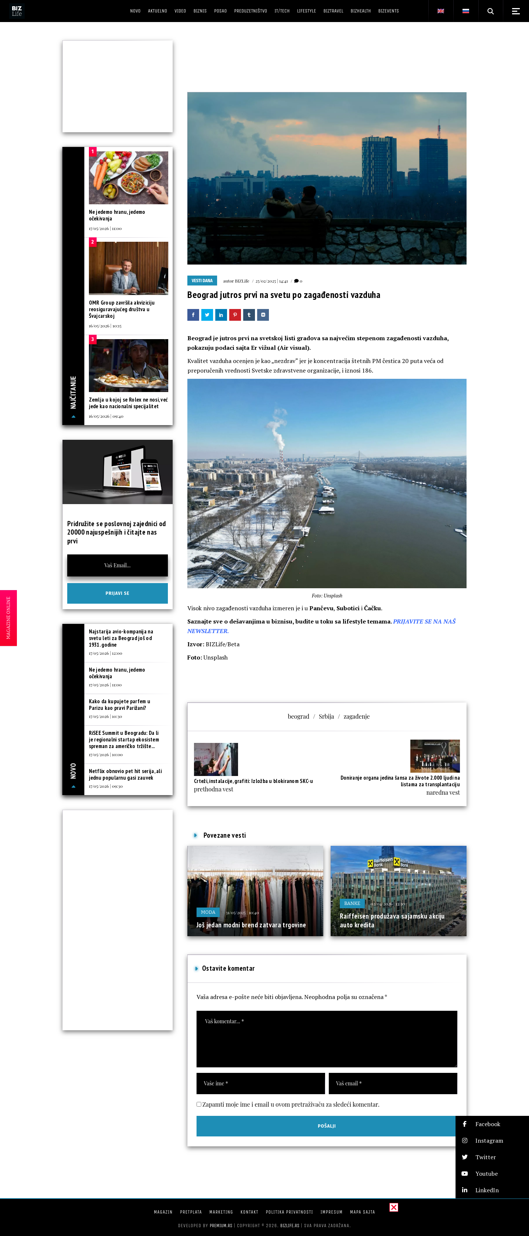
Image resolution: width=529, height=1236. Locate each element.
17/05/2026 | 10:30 (105, 716)
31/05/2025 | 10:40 (242, 912)
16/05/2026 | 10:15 (105, 325)
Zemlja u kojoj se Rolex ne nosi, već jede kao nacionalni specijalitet (128, 403)
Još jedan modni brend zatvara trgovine (251, 924)
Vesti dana (202, 280)
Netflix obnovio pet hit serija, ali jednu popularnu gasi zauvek (125, 774)
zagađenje (356, 716)
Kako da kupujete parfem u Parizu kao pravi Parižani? (120, 704)
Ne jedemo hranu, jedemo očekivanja (117, 215)
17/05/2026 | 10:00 (106, 754)
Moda (208, 912)
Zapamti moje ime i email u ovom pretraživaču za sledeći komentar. (290, 1104)
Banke (352, 903)
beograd (298, 716)
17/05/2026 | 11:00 (105, 228)
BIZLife (242, 281)
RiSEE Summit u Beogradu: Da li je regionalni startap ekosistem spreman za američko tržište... (124, 739)
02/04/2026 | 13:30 (388, 903)
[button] (492, 1124)
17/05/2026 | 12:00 (105, 653)
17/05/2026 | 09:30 (106, 786)
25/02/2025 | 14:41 (272, 281)
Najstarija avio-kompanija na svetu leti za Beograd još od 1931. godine (121, 638)
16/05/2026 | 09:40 (106, 416)
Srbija (326, 716)
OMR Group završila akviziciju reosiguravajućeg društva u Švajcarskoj (122, 309)
